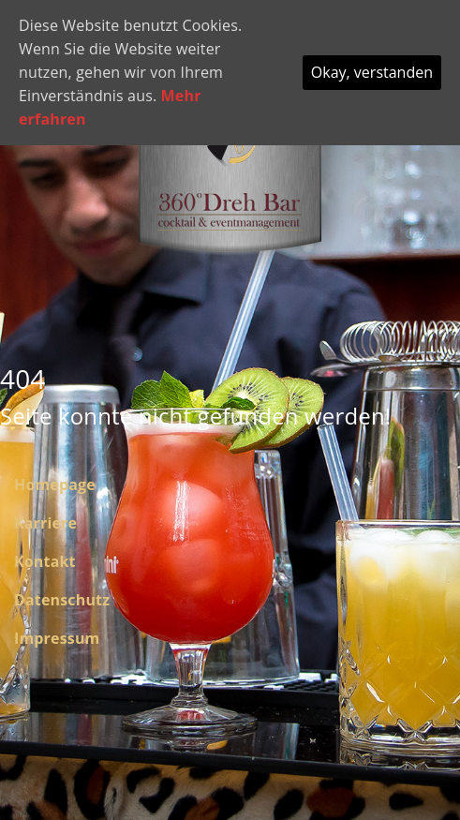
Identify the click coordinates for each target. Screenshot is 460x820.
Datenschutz (62, 599)
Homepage (55, 484)
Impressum (56, 638)
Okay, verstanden (372, 72)
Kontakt (45, 561)
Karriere (45, 523)
